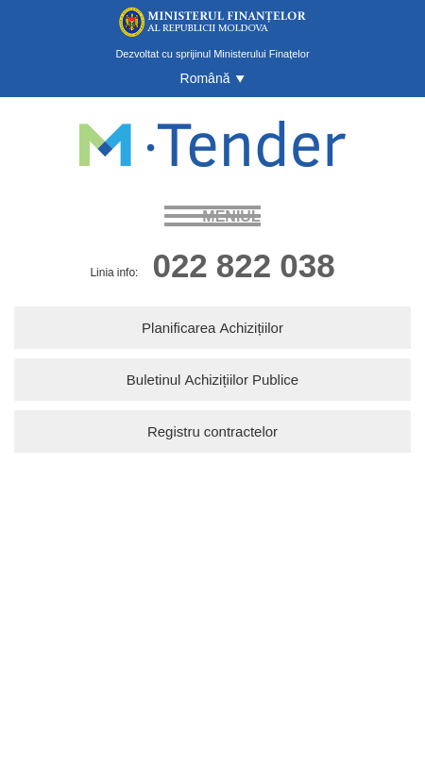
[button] (213, 78)
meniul (231, 216)
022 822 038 (243, 264)
